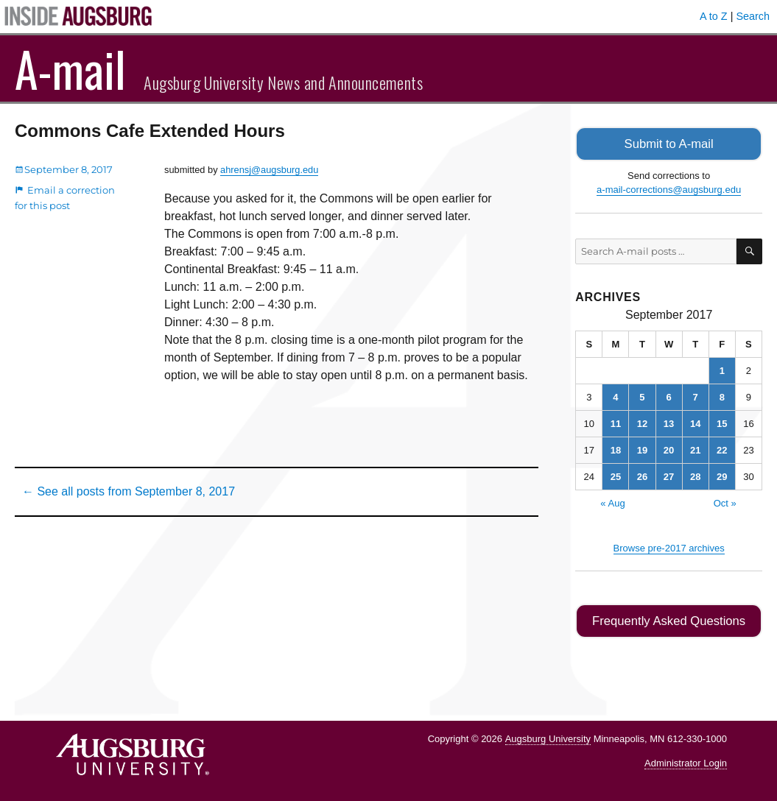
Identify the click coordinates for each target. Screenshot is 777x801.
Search (753, 16)
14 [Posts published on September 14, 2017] (695, 422)
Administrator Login (685, 760)
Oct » (725, 501)
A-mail (70, 68)
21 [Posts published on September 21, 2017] (695, 448)
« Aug (612, 501)
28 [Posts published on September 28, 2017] (695, 475)
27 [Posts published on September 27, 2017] (669, 475)
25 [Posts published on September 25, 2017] (616, 475)
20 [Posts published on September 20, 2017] (669, 448)
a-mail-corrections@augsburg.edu (669, 188)
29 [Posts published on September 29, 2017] (722, 475)
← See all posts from (128, 491)
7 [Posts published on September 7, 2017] (695, 395)
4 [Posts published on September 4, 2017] (615, 395)
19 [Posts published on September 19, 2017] (642, 448)
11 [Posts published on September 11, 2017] (616, 422)
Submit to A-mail (669, 143)
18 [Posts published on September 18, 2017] (616, 448)
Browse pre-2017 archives (669, 546)
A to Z (714, 16)
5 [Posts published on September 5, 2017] (641, 395)
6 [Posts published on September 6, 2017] (668, 395)
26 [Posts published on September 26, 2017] (642, 475)
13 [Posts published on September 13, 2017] (669, 422)
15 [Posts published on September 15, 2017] (722, 422)
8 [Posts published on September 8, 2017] (722, 395)
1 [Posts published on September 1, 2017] (722, 369)
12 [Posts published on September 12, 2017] (642, 422)
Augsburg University (548, 736)
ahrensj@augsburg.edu (269, 169)
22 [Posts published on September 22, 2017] (722, 448)
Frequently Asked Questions (669, 619)
